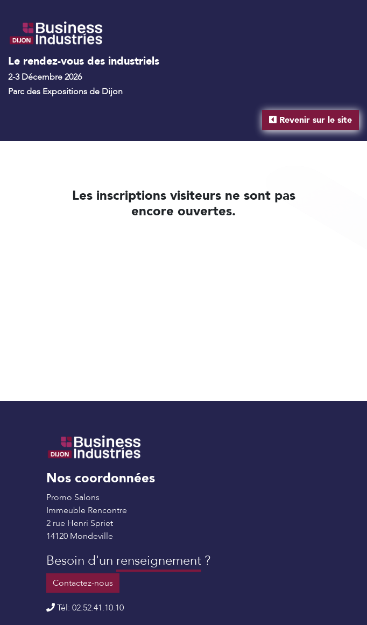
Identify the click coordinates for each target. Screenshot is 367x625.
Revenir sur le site (310, 120)
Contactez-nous (83, 583)
